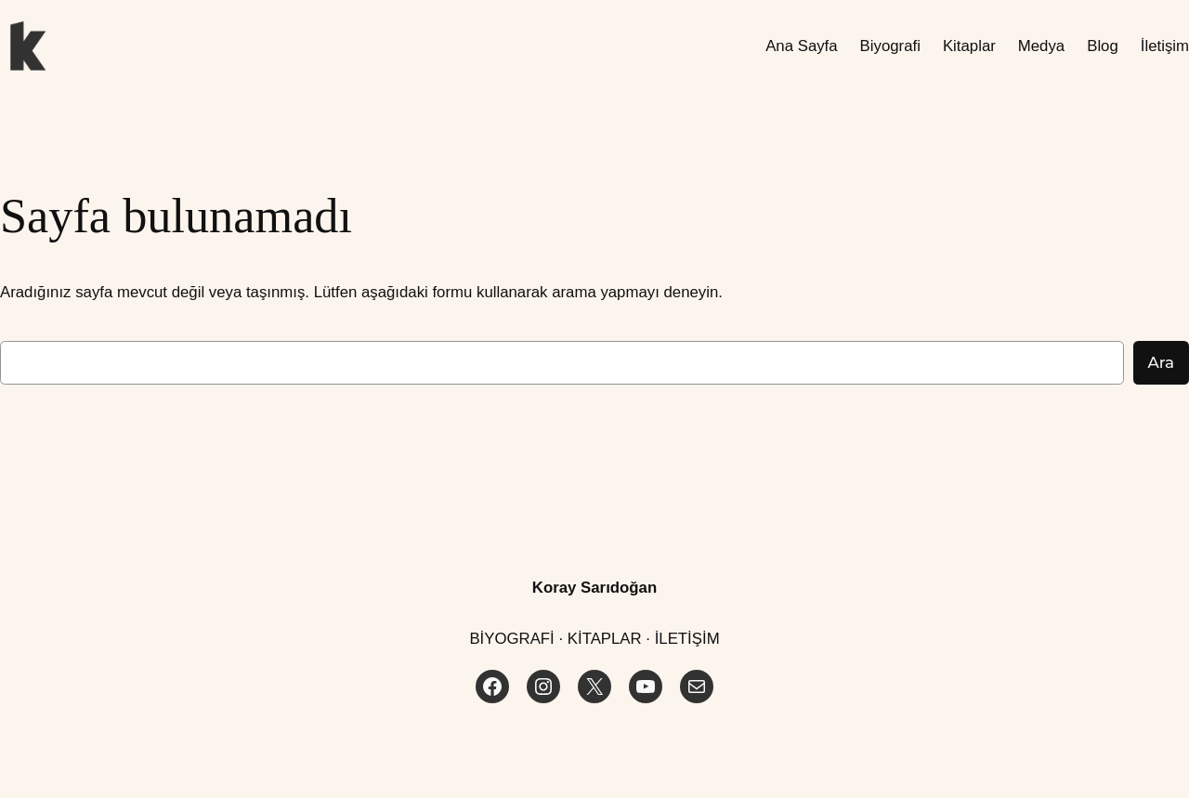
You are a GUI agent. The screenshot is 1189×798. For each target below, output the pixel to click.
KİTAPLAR (605, 639)
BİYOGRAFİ (511, 639)
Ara (1161, 362)
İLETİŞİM (687, 639)
